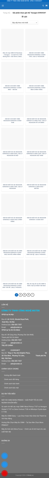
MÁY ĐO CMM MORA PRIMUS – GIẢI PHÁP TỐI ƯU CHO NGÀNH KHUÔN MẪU (22, 401)
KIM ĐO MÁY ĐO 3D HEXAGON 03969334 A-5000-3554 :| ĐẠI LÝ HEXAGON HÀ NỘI (12, 153)
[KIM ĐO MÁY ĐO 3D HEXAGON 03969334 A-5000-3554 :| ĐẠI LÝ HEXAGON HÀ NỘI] (12, 139)
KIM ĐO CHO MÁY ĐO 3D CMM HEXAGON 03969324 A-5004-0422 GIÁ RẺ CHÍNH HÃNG (12, 252)
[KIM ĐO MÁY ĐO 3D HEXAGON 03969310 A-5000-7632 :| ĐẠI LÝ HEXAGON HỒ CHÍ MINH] (36, 106)
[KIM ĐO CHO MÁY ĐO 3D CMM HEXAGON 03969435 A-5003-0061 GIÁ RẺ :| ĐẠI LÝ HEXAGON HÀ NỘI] (12, 271)
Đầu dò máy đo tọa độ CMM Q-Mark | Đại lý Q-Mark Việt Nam (36, 284)
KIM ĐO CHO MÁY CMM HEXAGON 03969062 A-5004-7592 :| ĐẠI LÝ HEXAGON (36, 54)
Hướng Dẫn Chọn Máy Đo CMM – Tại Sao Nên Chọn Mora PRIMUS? (22, 423)
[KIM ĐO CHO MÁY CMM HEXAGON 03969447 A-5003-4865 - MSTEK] (12, 73)
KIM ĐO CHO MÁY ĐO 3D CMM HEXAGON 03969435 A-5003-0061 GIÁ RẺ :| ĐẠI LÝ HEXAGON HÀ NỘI (12, 286)
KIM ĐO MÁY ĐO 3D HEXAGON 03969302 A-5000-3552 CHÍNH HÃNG (12, 219)
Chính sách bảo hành (11, 384)
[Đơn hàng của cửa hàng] (24, 23)
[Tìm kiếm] (43, 6)
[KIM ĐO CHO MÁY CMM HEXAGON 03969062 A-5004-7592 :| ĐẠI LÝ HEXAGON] (36, 40)
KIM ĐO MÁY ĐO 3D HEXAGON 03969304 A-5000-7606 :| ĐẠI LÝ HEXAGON (12, 186)
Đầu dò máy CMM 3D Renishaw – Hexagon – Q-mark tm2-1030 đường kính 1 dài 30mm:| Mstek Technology (12, 55)
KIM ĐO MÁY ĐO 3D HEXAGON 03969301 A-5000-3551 (36, 218)
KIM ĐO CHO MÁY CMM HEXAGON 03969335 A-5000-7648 (12, 120)
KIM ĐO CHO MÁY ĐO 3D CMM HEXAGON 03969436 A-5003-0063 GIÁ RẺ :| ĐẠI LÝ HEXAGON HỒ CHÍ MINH (36, 253)
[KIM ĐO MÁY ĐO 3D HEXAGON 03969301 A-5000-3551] (36, 205)
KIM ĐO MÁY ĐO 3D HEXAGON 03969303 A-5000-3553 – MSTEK (36, 186)
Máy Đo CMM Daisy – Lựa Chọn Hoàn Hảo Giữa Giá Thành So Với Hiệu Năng (24, 417)
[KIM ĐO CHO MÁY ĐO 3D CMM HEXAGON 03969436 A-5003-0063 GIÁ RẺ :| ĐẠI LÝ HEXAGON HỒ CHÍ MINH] (36, 238)
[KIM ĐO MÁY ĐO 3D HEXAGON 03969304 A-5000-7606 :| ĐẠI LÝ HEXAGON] (12, 172)
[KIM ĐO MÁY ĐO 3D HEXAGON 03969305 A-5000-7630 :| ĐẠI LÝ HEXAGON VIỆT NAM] (36, 139)
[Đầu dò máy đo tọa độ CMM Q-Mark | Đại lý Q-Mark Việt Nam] (36, 271)
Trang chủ (6, 13)
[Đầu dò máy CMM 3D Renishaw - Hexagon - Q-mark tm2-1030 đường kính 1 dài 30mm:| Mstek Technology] (12, 40)
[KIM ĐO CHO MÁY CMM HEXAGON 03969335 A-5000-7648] (12, 106)
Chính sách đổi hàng (11, 379)
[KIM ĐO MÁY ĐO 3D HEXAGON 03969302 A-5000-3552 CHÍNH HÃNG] (12, 205)
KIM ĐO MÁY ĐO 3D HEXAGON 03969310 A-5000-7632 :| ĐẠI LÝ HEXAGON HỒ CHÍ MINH (36, 120)
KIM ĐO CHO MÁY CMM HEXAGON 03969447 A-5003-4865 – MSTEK (12, 87)
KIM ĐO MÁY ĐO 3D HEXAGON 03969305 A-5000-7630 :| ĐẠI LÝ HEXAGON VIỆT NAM (36, 153)
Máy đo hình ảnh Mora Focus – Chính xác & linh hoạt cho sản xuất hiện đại (24, 430)
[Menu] (3, 5)
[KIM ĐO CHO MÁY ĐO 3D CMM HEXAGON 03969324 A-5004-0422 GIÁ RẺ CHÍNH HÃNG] (12, 238)
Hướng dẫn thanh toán (12, 375)
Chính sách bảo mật (11, 388)
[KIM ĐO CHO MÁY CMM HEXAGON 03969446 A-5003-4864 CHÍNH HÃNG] (36, 73)
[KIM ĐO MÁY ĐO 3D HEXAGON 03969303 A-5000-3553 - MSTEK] (36, 172)
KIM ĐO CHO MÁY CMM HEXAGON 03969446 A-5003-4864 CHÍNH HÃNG (36, 87)
